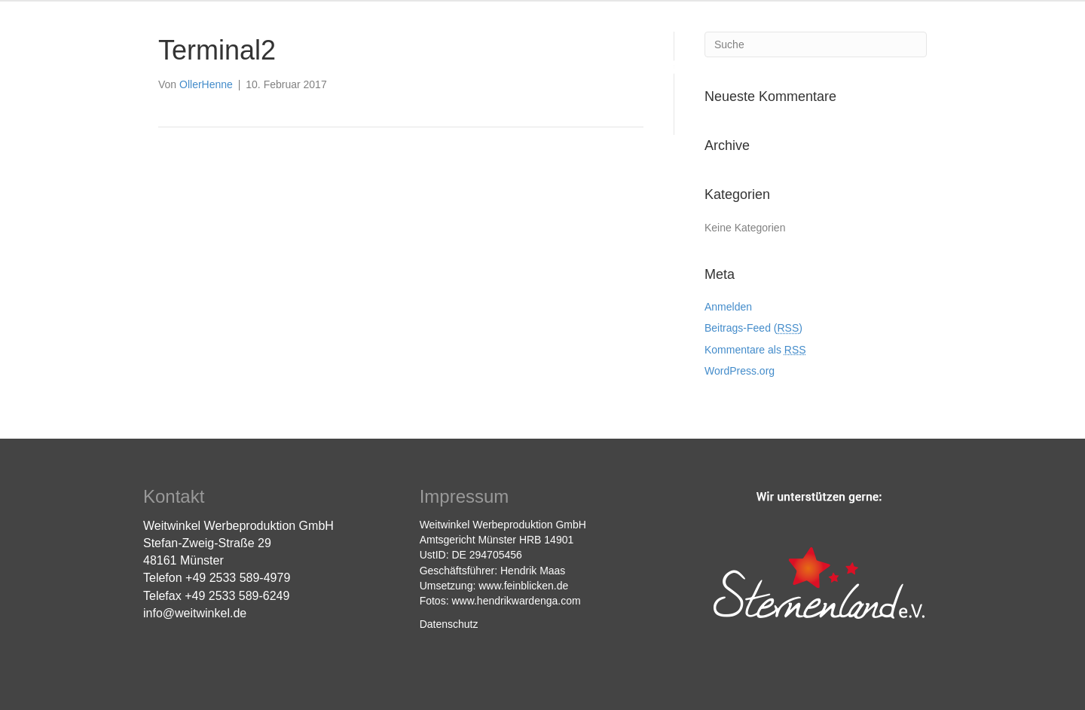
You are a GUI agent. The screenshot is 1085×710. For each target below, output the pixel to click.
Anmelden (728, 307)
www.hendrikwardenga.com (515, 601)
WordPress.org (739, 371)
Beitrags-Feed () (753, 328)
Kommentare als (755, 350)
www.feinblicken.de (523, 586)
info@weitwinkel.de (194, 613)
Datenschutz (449, 624)
